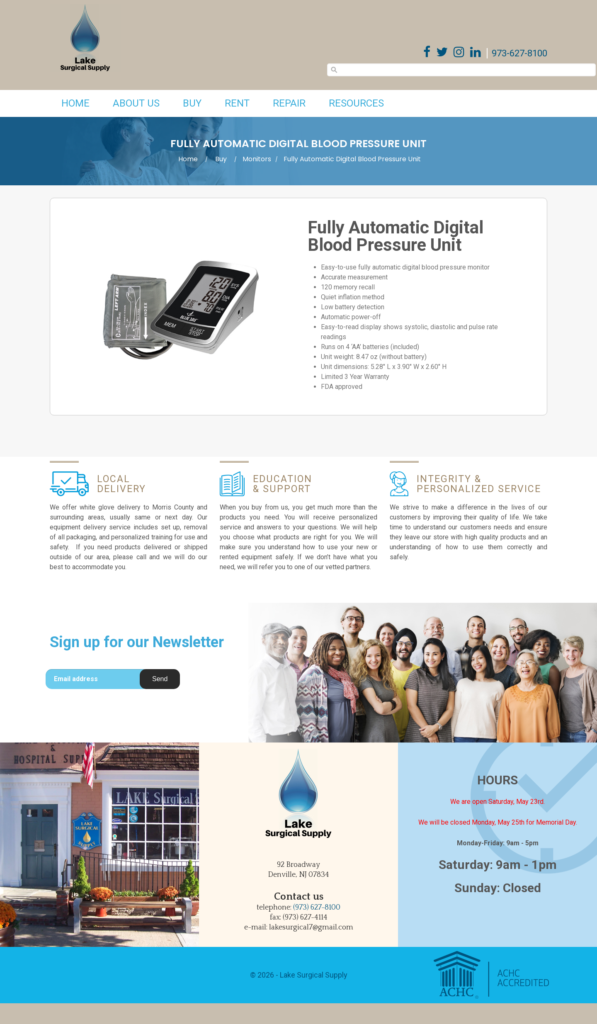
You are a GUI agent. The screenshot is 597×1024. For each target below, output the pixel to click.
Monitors (257, 159)
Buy (192, 103)
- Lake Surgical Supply (310, 975)
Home (75, 103)
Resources (356, 103)
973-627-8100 (519, 53)
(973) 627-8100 (316, 907)
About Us (136, 103)
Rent (237, 103)
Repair (289, 103)
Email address (76, 679)
